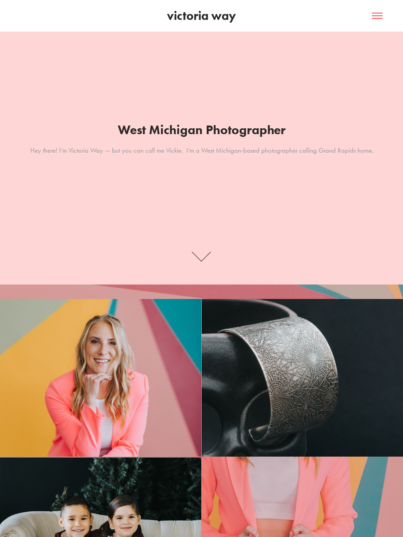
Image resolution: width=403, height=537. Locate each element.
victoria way (201, 15)
